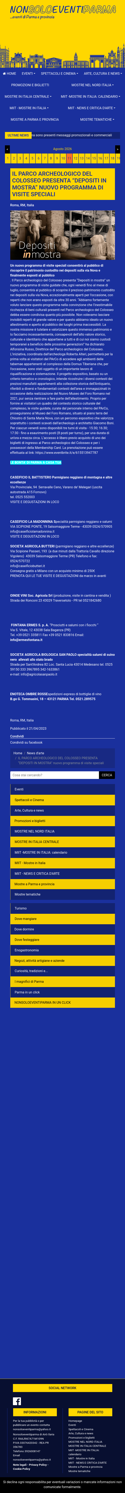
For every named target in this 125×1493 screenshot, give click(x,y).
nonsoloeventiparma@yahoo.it (32, 1429)
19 (118, 158)
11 (69, 158)
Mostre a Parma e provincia (35, 120)
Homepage (75, 1420)
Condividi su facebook (26, 742)
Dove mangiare (26, 919)
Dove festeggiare (27, 940)
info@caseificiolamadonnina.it (32, 531)
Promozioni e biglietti (30, 85)
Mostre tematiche (28, 894)
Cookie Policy (21, 1468)
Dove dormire (24, 929)
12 (75, 158)
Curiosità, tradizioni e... (31, 971)
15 (94, 158)
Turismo (21, 908)
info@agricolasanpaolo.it (39, 674)
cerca (107, 775)
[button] (28, 73)
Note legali (20, 1464)
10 (63, 158)
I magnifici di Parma (29, 982)
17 (106, 158)
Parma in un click (27, 992)
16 (100, 158)
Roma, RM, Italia (22, 205)
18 (112, 158)
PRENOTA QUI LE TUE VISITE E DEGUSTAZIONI (44, 576)
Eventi (19, 789)
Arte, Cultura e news (29, 810)
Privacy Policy (38, 1464)
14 (88, 158)
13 (82, 158)
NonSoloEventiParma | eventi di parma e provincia (62, 11)
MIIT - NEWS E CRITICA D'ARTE (37, 874)
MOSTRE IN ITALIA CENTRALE (37, 842)
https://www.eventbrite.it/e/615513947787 (66, 453)
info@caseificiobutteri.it (27, 566)
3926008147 (32, 1451)
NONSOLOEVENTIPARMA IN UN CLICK (43, 1003)
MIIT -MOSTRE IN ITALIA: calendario (41, 852)
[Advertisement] (62, 35)
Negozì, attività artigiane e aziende (40, 961)
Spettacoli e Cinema (29, 800)
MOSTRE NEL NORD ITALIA (35, 831)
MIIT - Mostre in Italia (30, 863)
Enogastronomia (27, 950)
